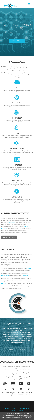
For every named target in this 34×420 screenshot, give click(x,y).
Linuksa (3, 283)
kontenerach (5, 276)
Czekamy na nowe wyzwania (17, 349)
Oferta (14, 408)
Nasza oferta (17, 40)
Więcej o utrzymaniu (9, 237)
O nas (7, 408)
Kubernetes (25, 276)
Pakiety (13, 410)
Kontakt (21, 410)
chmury (28, 268)
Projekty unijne (24, 408)
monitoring (12, 222)
